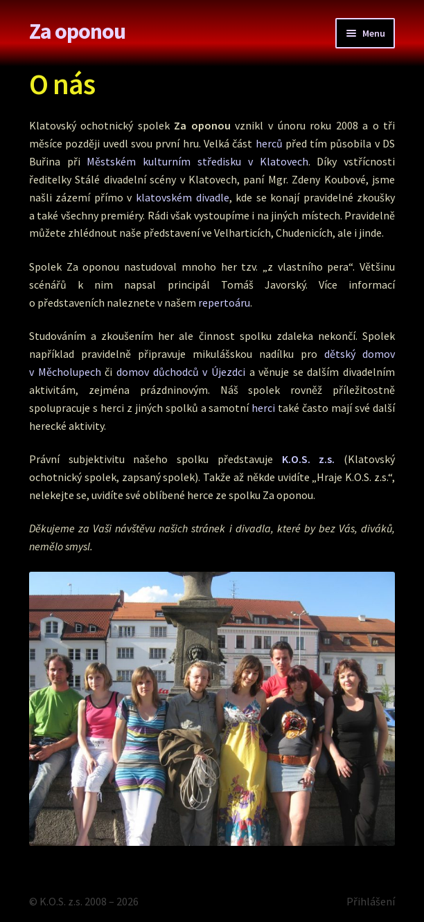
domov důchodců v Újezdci (180, 372)
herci (263, 408)
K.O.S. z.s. (308, 459)
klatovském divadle (182, 197)
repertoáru (224, 302)
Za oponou (77, 31)
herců (269, 143)
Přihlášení (370, 901)
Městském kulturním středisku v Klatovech (197, 161)
